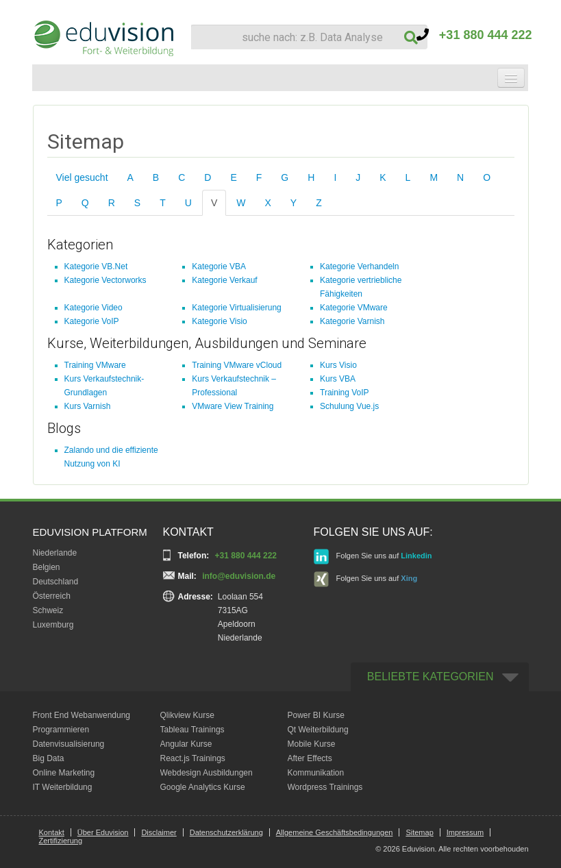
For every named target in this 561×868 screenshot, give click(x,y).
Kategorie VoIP (91, 321)
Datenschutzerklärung (226, 832)
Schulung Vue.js (349, 406)
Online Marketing (64, 773)
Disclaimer (158, 832)
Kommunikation (316, 773)
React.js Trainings (192, 758)
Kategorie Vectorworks (105, 280)
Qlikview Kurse (187, 715)
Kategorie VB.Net (96, 266)
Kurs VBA (338, 379)
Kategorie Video (93, 307)
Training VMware (95, 365)
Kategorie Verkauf (224, 280)
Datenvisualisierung (69, 744)
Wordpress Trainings (325, 787)
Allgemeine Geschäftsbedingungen (334, 832)
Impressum (465, 832)
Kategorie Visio (219, 321)
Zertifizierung (61, 840)
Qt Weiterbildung (318, 729)
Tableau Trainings (192, 729)
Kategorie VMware (354, 307)
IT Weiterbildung (62, 787)
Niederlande (55, 553)
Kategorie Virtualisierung (237, 307)
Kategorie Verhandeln (359, 266)
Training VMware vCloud (237, 365)
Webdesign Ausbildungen (206, 773)
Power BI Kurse (316, 715)
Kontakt (51, 832)
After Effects (310, 758)
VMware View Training (232, 406)
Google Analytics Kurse (202, 787)
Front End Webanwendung (82, 715)
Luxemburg (53, 625)
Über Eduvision (103, 832)
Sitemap (419, 832)
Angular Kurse (186, 744)
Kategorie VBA (219, 266)
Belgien (46, 567)
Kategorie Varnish (352, 321)
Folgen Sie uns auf (373, 557)
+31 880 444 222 (474, 35)
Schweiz (48, 610)
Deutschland (56, 581)
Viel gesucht (82, 177)
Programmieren (61, 729)
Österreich (52, 596)
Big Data (48, 758)
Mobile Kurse (312, 744)
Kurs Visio (338, 365)
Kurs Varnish (87, 406)
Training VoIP (344, 392)
